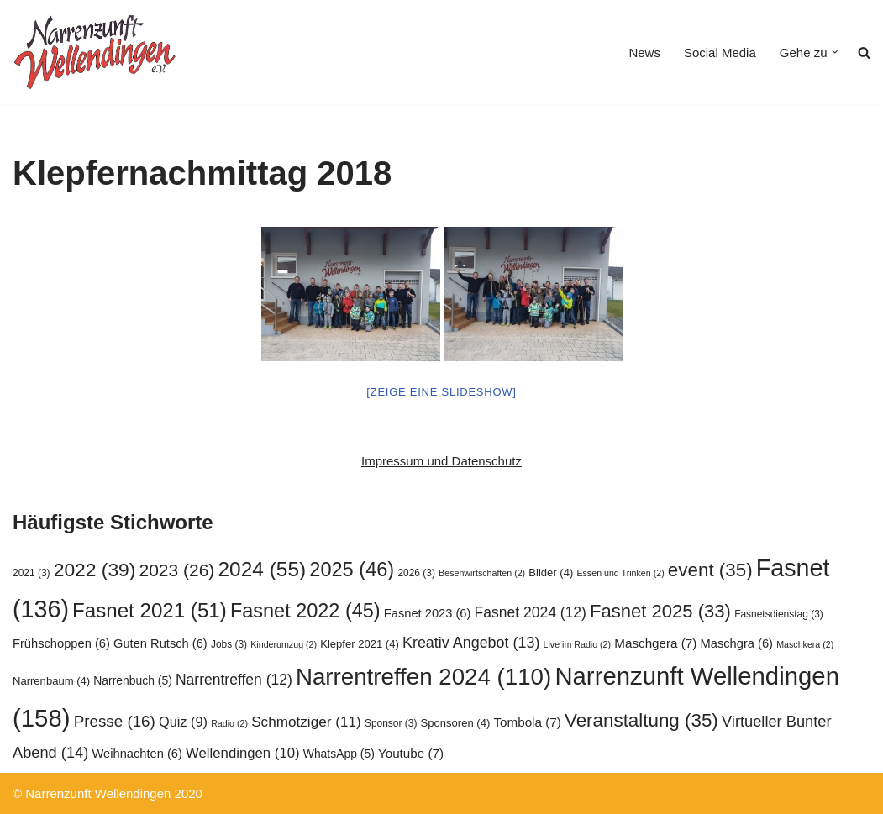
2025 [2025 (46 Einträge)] (351, 569)
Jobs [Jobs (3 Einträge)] (229, 644)
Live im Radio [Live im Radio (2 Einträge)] (578, 644)
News (644, 52)
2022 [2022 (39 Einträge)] (95, 569)
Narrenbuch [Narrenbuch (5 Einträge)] (132, 680)
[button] (835, 52)
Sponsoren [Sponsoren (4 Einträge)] (456, 723)
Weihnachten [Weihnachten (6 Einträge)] (136, 753)
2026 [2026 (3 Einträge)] (416, 573)
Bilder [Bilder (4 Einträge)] (550, 572)
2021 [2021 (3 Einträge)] (31, 573)
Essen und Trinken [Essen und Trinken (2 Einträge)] (620, 573)
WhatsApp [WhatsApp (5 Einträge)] (339, 753)
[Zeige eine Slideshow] (441, 392)
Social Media (720, 52)
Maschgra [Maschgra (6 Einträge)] (737, 643)
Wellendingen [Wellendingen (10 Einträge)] (243, 753)
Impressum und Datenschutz (441, 461)
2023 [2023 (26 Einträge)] (177, 570)
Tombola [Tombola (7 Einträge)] (526, 722)
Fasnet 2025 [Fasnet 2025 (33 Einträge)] (660, 611)
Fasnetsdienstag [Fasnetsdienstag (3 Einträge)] (778, 614)
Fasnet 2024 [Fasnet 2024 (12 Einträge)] (530, 612)
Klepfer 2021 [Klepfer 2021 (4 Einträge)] (359, 644)
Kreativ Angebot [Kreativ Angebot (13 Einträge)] (470, 642)
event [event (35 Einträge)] (710, 569)
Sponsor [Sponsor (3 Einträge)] (391, 723)
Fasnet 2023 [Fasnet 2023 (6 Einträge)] (427, 613)
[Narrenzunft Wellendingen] (97, 52)
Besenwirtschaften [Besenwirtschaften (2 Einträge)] (482, 573)
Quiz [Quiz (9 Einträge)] (183, 721)
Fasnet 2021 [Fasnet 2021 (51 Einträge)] (149, 610)
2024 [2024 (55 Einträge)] (262, 569)
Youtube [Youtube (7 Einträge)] (411, 753)
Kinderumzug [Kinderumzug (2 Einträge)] (283, 644)
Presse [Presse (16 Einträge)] (114, 721)
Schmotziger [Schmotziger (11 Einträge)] (306, 721)
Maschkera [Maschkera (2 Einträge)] (804, 644)
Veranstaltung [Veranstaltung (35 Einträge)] (641, 720)
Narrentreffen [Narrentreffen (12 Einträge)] (234, 679)
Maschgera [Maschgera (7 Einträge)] (655, 643)
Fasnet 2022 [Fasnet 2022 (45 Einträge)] (305, 611)
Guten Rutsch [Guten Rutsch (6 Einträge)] (160, 643)
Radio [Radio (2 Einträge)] (229, 723)
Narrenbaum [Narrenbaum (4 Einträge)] (51, 681)
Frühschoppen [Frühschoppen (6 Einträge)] (61, 643)
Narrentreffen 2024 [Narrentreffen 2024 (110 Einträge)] (423, 677)
